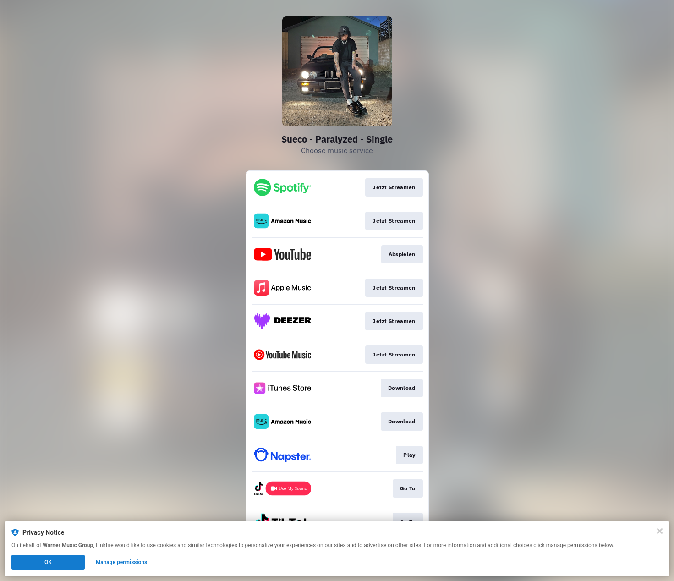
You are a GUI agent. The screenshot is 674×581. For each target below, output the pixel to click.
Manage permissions (122, 562)
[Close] (659, 531)
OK (48, 562)
